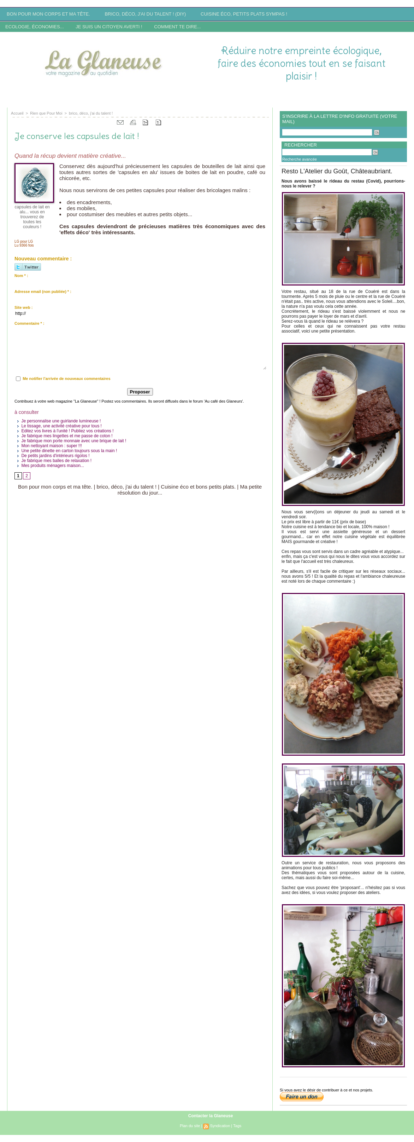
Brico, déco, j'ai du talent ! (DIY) (146, 14)
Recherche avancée (299, 159)
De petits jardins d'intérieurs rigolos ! (51, 455)
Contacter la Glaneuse (210, 1115)
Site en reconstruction (82, 100)
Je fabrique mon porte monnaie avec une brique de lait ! (70, 440)
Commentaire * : (29, 323)
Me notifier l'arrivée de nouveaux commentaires (66, 378)
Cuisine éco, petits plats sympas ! (244, 14)
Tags (237, 1126)
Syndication (220, 1126)
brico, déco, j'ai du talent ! (91, 113)
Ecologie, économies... (35, 26)
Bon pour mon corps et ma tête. (49, 14)
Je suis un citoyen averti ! (109, 26)
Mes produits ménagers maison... (49, 465)
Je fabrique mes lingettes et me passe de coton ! (63, 435)
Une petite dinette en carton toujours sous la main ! (65, 450)
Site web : (23, 307)
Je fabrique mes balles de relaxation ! (52, 460)
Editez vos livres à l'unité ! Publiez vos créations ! (63, 430)
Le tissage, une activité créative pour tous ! (58, 425)
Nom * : (21, 275)
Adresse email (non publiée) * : (42, 291)
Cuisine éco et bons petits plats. (198, 487)
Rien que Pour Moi (46, 113)
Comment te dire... (177, 26)
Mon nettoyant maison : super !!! (48, 445)
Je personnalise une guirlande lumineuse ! (57, 421)
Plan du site (190, 1126)
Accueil (17, 113)
